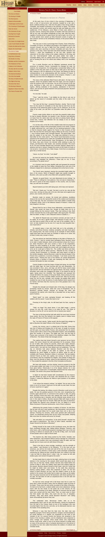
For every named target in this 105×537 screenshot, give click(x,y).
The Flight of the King (14, 81)
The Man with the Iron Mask (16, 68)
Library (83, 1)
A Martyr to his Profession (15, 66)
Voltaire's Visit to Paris (14, 71)
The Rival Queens (13, 18)
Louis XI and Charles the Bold (16, 43)
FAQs (45, 533)
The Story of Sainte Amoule (16, 78)
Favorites (96, 5)
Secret (102, 5)
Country (69, 5)
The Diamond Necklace (15, 74)
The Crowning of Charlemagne (17, 26)
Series (90, 5)
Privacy (59, 533)
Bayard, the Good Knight (15, 49)
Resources (90, 1)
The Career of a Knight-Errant (16, 41)
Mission (41, 533)
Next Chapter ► (70, 13)
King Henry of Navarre (14, 56)
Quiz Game (97, 1)
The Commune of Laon (15, 31)
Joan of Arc (11, 38)
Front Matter (17, 11)
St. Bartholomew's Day (14, 54)
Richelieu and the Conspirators (17, 61)
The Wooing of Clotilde (14, 16)
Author (80, 5)
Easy (85, 5)
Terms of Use (52, 533)
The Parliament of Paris (15, 63)
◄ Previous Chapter (35, 13)
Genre (74, 5)
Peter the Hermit (13, 29)
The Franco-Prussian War (15, 91)
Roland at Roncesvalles (15, 21)
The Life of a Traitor (14, 51)
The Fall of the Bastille (14, 76)
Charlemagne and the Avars (16, 24)
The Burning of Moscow (15, 86)
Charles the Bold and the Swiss (17, 46)
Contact (64, 533)
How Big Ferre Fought (14, 34)
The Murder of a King (14, 58)
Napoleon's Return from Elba (16, 88)
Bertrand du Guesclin (14, 36)
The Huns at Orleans (14, 14)
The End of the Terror (14, 83)
